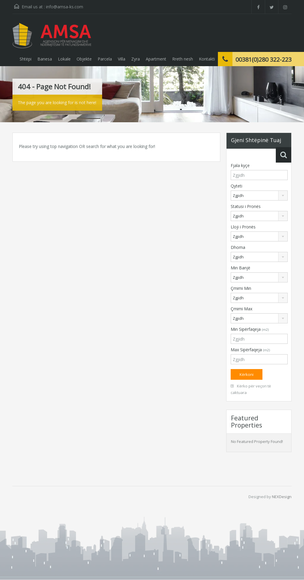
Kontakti (207, 59)
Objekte (84, 59)
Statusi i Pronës (246, 206)
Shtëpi (25, 59)
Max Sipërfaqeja (250, 349)
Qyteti (236, 186)
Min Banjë (240, 268)
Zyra (135, 59)
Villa (121, 59)
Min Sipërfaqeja (250, 329)
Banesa (44, 59)
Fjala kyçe (240, 165)
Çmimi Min (241, 288)
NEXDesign (282, 496)
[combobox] (259, 195)
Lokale (64, 59)
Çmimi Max (241, 309)
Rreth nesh (182, 59)
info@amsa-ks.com (64, 6)
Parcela (105, 59)
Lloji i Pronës (243, 227)
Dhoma (238, 247)
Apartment (156, 59)
